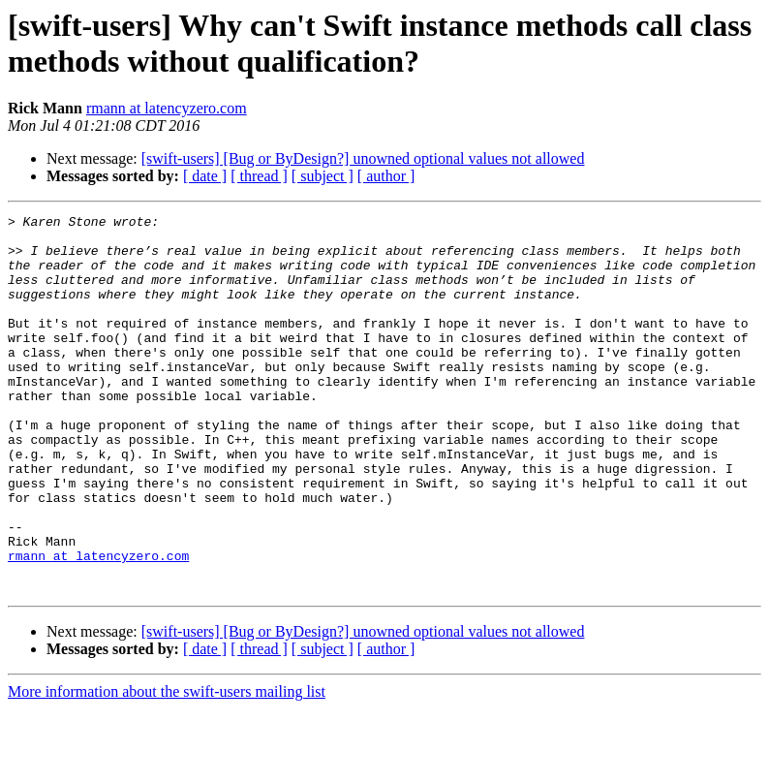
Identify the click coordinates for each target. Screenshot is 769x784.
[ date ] (205, 176)
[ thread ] (259, 176)
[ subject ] (323, 176)
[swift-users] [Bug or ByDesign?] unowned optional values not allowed (363, 158)
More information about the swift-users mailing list (166, 767)
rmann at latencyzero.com (166, 108)
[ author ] (386, 176)
